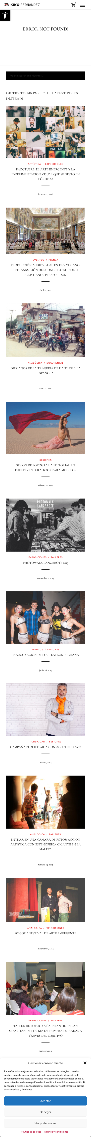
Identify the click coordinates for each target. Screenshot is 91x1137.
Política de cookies (31, 1131)
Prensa (53, 259)
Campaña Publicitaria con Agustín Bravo (45, 747)
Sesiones (45, 460)
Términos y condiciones (55, 1131)
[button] (5, 15)
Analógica (35, 362)
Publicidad (37, 741)
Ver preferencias (45, 1123)
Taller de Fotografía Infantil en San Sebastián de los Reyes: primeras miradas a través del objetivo (45, 1031)
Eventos (38, 259)
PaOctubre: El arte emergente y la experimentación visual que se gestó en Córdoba (45, 174)
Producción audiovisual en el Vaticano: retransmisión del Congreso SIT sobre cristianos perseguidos (45, 270)
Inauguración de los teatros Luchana (45, 655)
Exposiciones (54, 164)
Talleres (57, 557)
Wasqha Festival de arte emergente (45, 933)
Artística (34, 164)
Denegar (45, 1112)
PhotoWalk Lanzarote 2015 (45, 563)
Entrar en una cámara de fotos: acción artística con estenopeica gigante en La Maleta (45, 844)
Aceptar (45, 1101)
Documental (55, 362)
